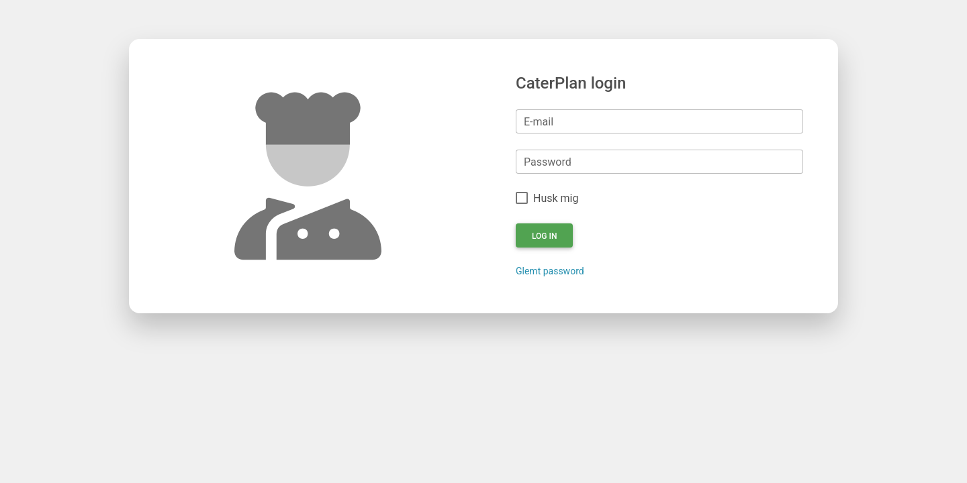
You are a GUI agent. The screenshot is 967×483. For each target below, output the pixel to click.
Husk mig (555, 198)
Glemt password (550, 271)
